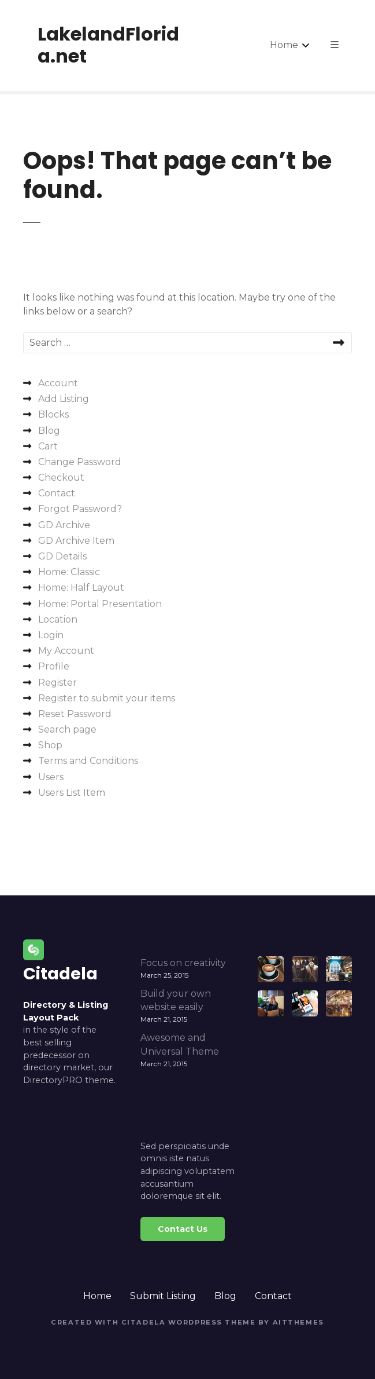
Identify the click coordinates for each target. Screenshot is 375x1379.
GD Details (62, 556)
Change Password (79, 461)
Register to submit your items (106, 698)
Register (57, 682)
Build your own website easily (175, 1000)
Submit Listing (163, 1295)
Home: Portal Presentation (100, 603)
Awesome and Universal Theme (179, 1044)
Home (284, 44)
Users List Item (71, 792)
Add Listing (63, 398)
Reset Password (75, 713)
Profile (53, 666)
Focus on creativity (183, 962)
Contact (56, 493)
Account (58, 383)
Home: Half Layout (81, 587)
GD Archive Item (76, 540)
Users (51, 776)
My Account (66, 650)
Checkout (61, 477)
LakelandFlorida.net (108, 45)
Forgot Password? (80, 508)
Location (57, 619)
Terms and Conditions (88, 760)
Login (51, 635)
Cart (48, 446)
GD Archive (64, 525)
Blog (49, 430)
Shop (50, 745)
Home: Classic (69, 571)
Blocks (53, 414)
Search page (67, 729)
